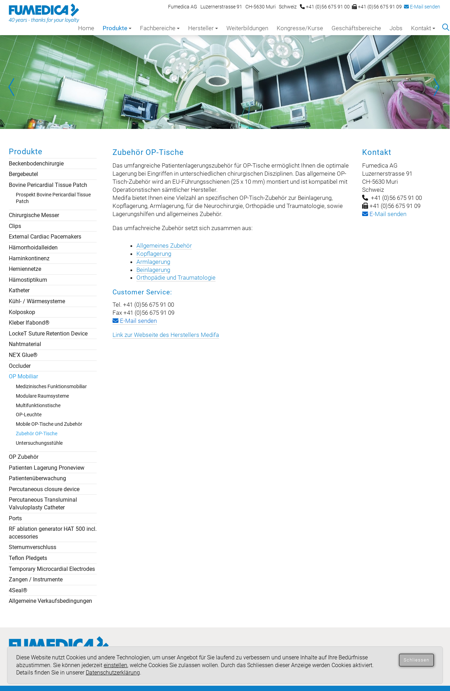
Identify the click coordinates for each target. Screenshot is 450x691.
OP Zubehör (23, 457)
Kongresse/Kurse (300, 28)
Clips (15, 226)
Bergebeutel (23, 174)
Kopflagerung (153, 253)
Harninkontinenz (29, 258)
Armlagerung (153, 261)
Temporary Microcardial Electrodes (52, 569)
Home (86, 28)
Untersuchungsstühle (39, 443)
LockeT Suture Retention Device (48, 333)
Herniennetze (25, 269)
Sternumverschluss (32, 547)
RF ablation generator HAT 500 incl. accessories (53, 533)
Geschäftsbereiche (356, 28)
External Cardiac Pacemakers (45, 236)
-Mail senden (384, 213)
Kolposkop (22, 312)
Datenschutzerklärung (113, 672)
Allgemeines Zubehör (164, 245)
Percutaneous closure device (44, 489)
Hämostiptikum (28, 279)
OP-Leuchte (28, 414)
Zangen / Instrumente (36, 579)
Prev (14, 87)
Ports (15, 518)
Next (435, 87)
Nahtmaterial (25, 344)
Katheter (19, 290)
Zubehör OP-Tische (36, 433)
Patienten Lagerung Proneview (46, 467)
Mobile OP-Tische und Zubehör (49, 424)
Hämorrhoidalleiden (33, 247)
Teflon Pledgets (28, 558)
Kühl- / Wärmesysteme (37, 301)
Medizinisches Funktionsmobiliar (51, 386)
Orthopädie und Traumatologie (176, 277)
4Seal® (18, 590)
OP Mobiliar (23, 376)
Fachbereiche (160, 28)
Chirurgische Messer (34, 215)
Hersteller (203, 28)
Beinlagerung (153, 269)
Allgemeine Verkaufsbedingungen (50, 601)
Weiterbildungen (247, 28)
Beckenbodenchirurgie (36, 163)
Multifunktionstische (38, 405)
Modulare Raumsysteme (42, 396)
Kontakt (423, 28)
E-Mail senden (422, 6)
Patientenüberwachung (37, 478)
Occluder (20, 366)
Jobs (396, 28)
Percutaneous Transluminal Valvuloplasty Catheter (43, 503)
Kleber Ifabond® (29, 322)
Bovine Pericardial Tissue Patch (48, 185)
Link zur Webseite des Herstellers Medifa (165, 334)
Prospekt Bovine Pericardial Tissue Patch (53, 198)
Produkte (117, 28)
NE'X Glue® (23, 355)
